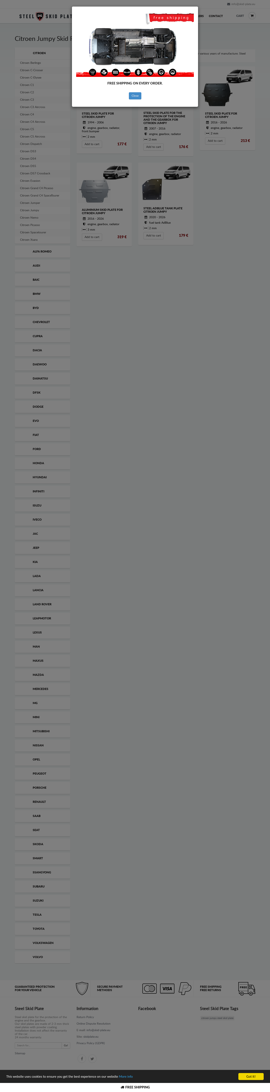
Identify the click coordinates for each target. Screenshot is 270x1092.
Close (135, 95)
